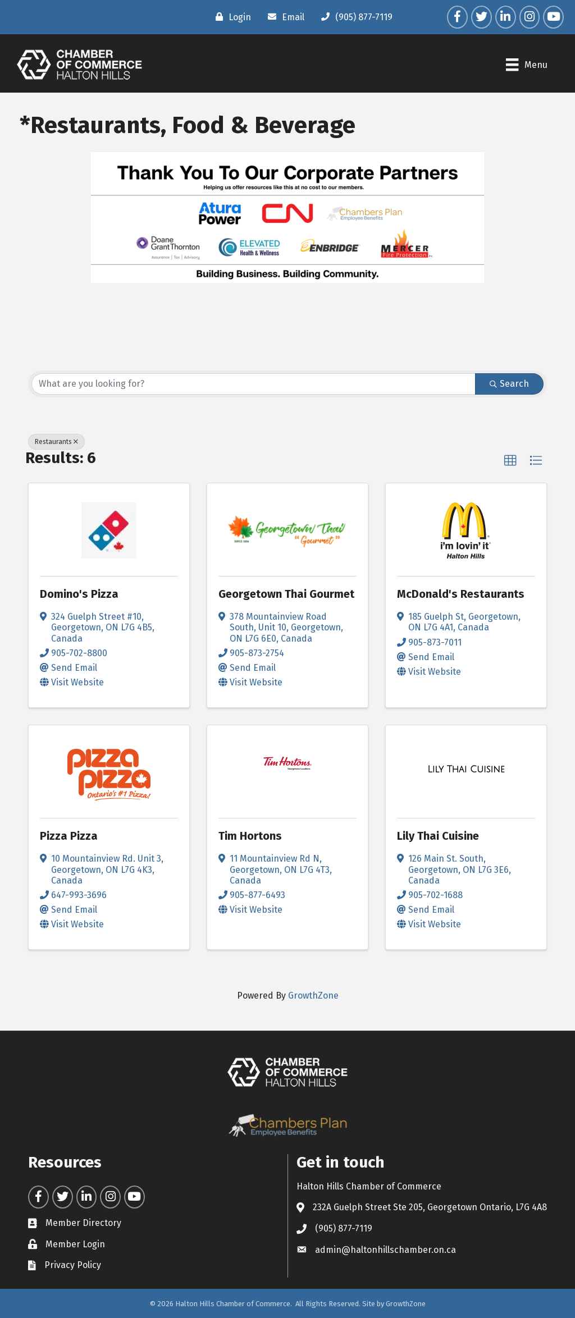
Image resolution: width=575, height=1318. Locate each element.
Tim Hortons (250, 836)
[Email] (283, 17)
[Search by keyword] (253, 384)
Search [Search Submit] (509, 383)
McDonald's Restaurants (460, 594)
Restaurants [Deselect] (56, 442)
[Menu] (526, 64)
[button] (510, 461)
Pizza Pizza (69, 836)
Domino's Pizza (79, 594)
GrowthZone (313, 995)
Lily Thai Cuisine (438, 836)
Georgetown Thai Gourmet (286, 594)
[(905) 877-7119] (354, 17)
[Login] (230, 17)
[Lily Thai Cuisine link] (465, 769)
